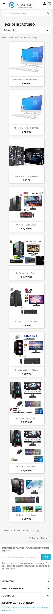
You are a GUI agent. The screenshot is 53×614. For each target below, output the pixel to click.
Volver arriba (38, 538)
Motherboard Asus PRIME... (27, 176)
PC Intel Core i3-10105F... (26, 321)
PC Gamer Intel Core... (26, 224)
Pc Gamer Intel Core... (26, 273)
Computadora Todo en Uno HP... (27, 79)
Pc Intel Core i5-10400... (26, 369)
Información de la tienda (17, 602)
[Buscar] (26, 13)
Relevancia (26, 30)
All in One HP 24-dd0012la (26, 128)
